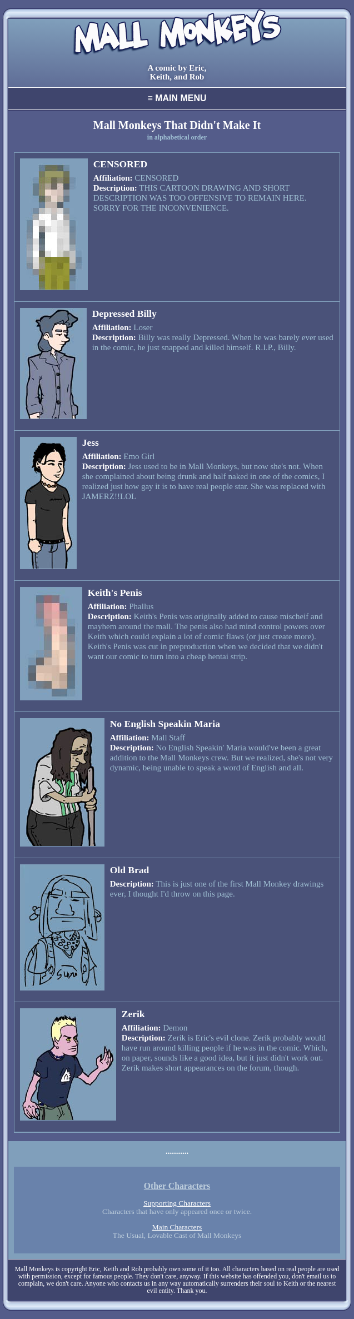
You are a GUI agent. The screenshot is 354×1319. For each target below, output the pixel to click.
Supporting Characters (177, 1203)
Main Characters (177, 1227)
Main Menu (176, 98)
